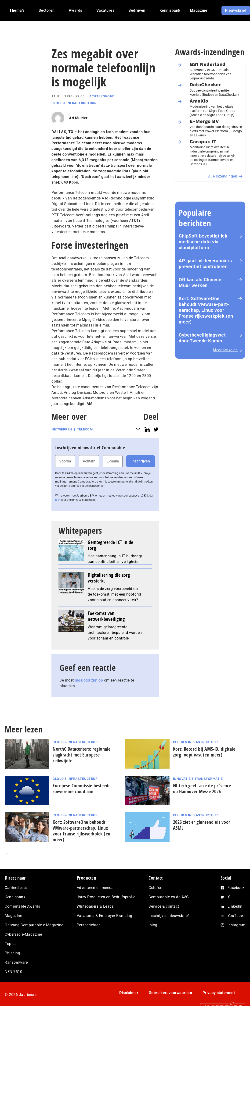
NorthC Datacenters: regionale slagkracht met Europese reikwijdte (82, 755)
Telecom (85, 429)
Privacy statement (219, 993)
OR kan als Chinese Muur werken (200, 282)
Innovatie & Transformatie (198, 779)
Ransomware (16, 962)
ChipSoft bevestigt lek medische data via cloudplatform (203, 241)
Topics (10, 943)
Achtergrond (102, 96)
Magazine (13, 915)
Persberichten (89, 925)
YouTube (235, 915)
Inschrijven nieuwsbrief (169, 915)
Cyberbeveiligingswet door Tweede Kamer (202, 338)
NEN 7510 (13, 972)
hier (57, 499)
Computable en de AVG (169, 897)
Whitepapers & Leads (95, 906)
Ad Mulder (78, 118)
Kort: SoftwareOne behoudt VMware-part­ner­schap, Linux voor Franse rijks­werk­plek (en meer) (206, 310)
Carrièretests (16, 887)
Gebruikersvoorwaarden (170, 993)
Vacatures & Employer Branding (104, 915)
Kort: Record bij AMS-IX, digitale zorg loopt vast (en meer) (204, 752)
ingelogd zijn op (89, 680)
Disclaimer (128, 993)
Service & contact (164, 906)
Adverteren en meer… (95, 887)
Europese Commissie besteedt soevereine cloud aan (81, 788)
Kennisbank (15, 897)
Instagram (237, 925)
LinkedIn (235, 906)
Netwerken (61, 429)
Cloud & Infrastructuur (73, 103)
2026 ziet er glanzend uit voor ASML (201, 825)
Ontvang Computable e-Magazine (34, 925)
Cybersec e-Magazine (23, 934)
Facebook (236, 887)
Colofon (156, 887)
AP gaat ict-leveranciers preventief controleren (205, 263)
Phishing (12, 953)
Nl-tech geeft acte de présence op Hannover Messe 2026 (202, 788)
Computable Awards (22, 906)
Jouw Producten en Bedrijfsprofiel (107, 897)
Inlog (153, 925)
